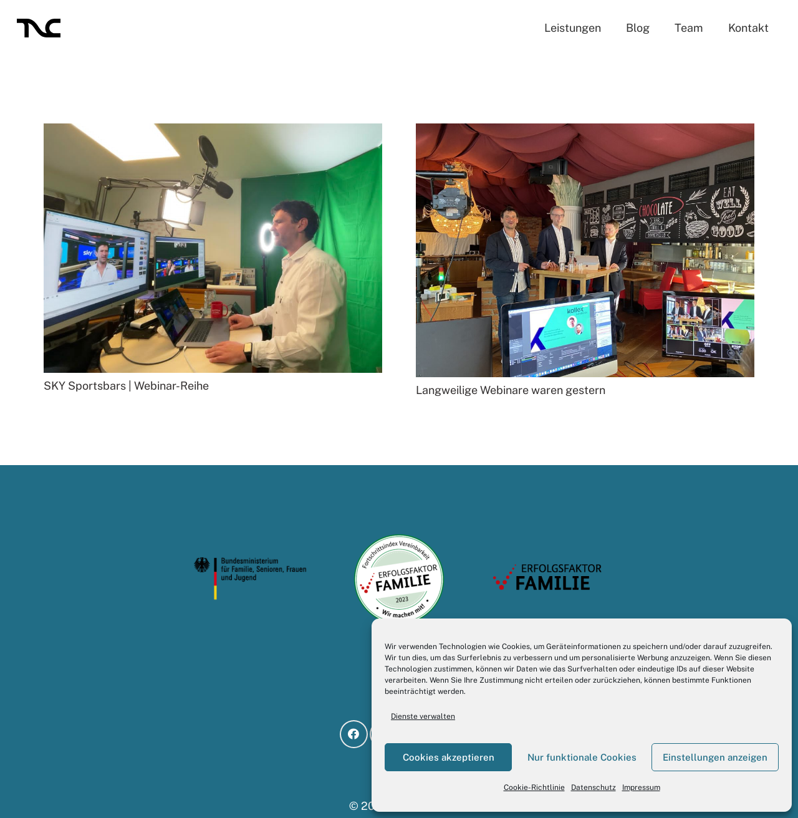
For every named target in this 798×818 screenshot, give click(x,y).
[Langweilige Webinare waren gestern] (585, 131)
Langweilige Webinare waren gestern (510, 390)
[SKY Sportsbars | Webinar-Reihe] (213, 131)
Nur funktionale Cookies (582, 757)
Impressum (641, 787)
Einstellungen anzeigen (715, 757)
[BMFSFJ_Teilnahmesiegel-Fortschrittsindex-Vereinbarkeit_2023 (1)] (399, 579)
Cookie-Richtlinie (534, 787)
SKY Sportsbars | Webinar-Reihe (126, 385)
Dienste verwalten (423, 716)
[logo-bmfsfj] (250, 579)
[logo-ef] (547, 579)
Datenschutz (593, 787)
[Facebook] (354, 734)
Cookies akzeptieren (448, 757)
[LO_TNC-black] (38, 28)
